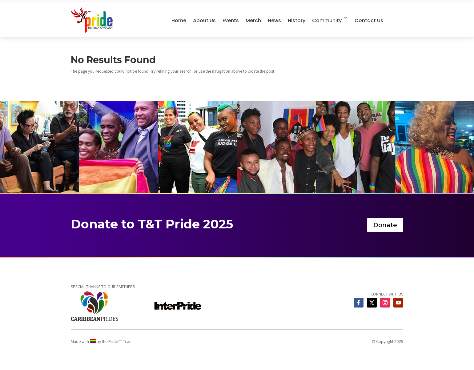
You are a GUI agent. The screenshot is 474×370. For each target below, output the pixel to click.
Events (231, 20)
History (296, 20)
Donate (385, 225)
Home (178, 20)
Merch (253, 20)
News (274, 20)
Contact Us (369, 20)
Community (327, 20)
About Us (204, 20)
